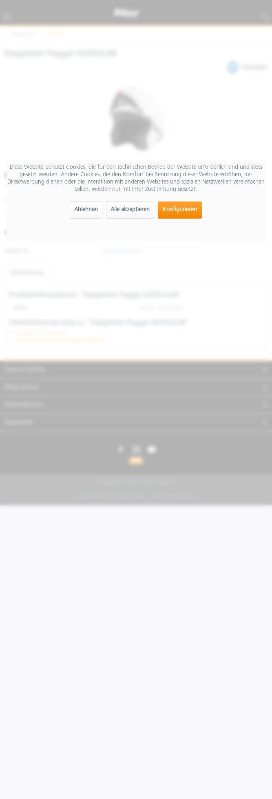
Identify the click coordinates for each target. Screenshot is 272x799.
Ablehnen (86, 210)
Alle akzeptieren (130, 210)
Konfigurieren (180, 210)
